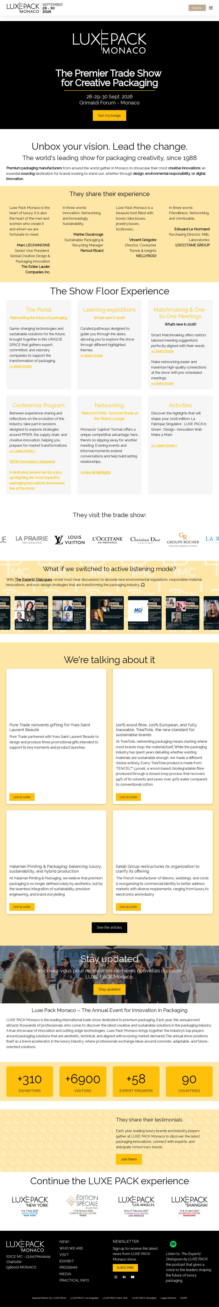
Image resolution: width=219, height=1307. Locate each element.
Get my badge (109, 115)
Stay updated (109, 989)
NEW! (64, 1242)
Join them (129, 1159)
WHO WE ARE (71, 1248)
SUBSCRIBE (125, 1268)
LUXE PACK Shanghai (144, 1297)
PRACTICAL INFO (74, 1280)
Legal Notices (168, 1297)
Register (197, 7)
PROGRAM (68, 1267)
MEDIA (65, 1274)
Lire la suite (21, 797)
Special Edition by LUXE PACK (49, 1297)
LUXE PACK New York (115, 1297)
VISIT (64, 1254)
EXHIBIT (66, 1261)
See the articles (109, 927)
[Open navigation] (211, 8)
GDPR (183, 1297)
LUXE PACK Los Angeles (84, 1297)
